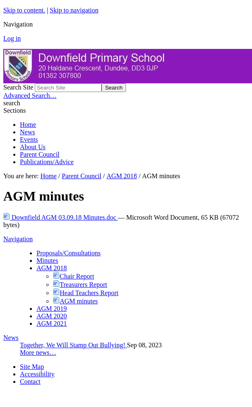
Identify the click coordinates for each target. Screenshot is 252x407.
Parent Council (40, 154)
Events (29, 139)
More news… (38, 352)
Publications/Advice (47, 161)
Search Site (18, 87)
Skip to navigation (74, 10)
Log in (12, 38)
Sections (14, 110)
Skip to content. (24, 10)
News (27, 132)
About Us (33, 146)
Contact (30, 381)
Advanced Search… (29, 95)
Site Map (32, 366)
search (11, 103)
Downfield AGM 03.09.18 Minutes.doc (60, 217)
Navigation (18, 238)
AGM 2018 (122, 175)
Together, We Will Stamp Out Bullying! (73, 345)
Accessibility (37, 374)
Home (28, 124)
